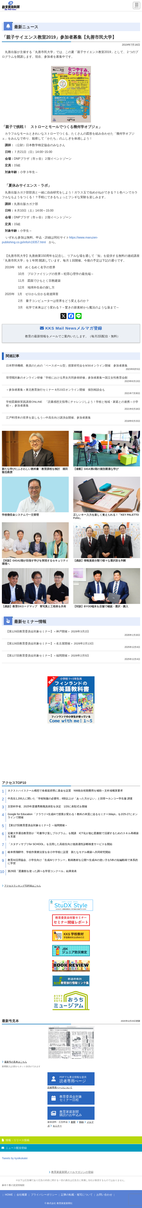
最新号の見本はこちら (15, 1062)
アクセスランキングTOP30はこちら (22, 885)
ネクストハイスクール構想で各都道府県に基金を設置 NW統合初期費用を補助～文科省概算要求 (65, 790)
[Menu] (136, 6)
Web (81, 1122)
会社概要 (22, 1194)
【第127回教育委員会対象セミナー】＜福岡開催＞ (37, 825)
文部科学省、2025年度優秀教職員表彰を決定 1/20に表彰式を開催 (47, 806)
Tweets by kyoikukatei (14, 1158)
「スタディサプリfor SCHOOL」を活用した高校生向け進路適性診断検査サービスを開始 (60, 844)
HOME (9, 1194)
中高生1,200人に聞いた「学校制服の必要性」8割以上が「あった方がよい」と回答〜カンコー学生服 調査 (70, 798)
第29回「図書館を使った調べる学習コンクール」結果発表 (42, 871)
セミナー (57, 1125)
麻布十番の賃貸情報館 (13, 1185)
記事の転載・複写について (77, 1194)
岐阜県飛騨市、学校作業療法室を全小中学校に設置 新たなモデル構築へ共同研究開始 (59, 852)
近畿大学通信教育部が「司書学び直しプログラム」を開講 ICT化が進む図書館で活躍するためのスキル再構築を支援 (73, 835)
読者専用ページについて (59, 1087)
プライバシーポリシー (44, 1194)
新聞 (73, 1122)
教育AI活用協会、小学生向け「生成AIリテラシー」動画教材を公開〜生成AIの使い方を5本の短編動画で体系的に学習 (73, 861)
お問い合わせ (104, 1194)
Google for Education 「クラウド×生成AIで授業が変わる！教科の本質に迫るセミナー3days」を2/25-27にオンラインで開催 (73, 816)
